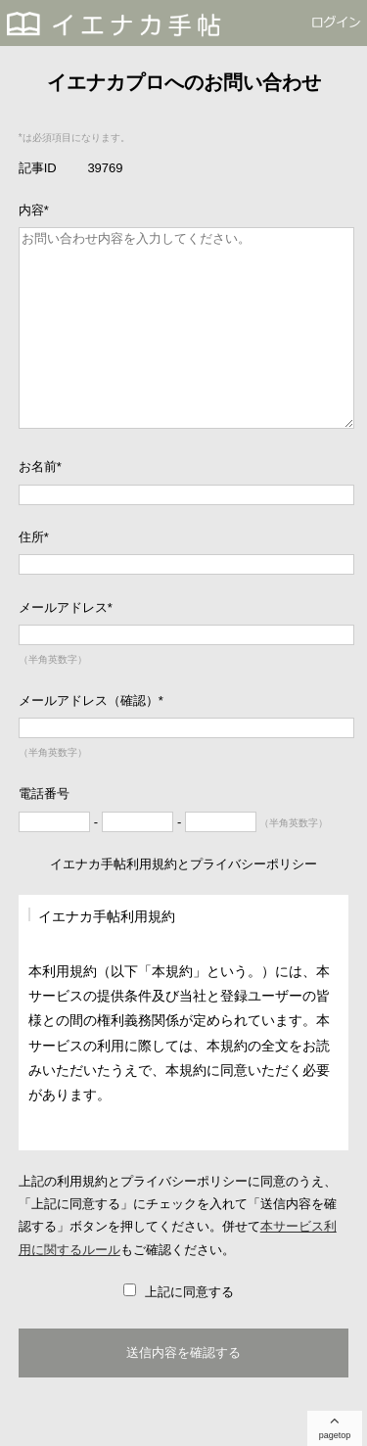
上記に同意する (187, 1291)
